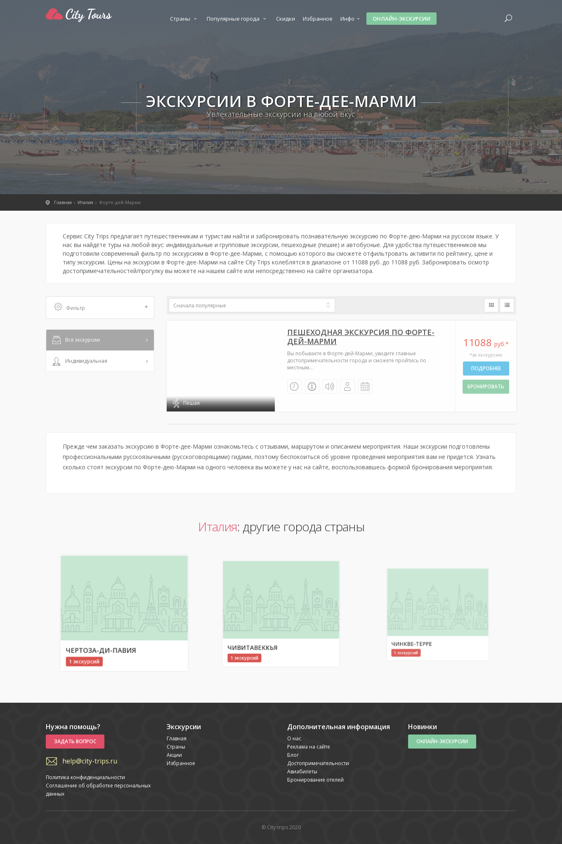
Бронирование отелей (315, 779)
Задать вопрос (75, 741)
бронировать (486, 386)
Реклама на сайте (308, 746)
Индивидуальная (78, 361)
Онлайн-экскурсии (401, 18)
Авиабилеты (302, 771)
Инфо (351, 18)
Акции (174, 754)
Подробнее (486, 368)
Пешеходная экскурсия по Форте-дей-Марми (360, 337)
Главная (177, 738)
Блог (293, 754)
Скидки (285, 18)
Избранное (318, 18)
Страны (184, 18)
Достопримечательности (318, 763)
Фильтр (101, 307)
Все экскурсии (75, 340)
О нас (294, 738)
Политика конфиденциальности (85, 777)
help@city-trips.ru (89, 761)
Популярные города (237, 18)
